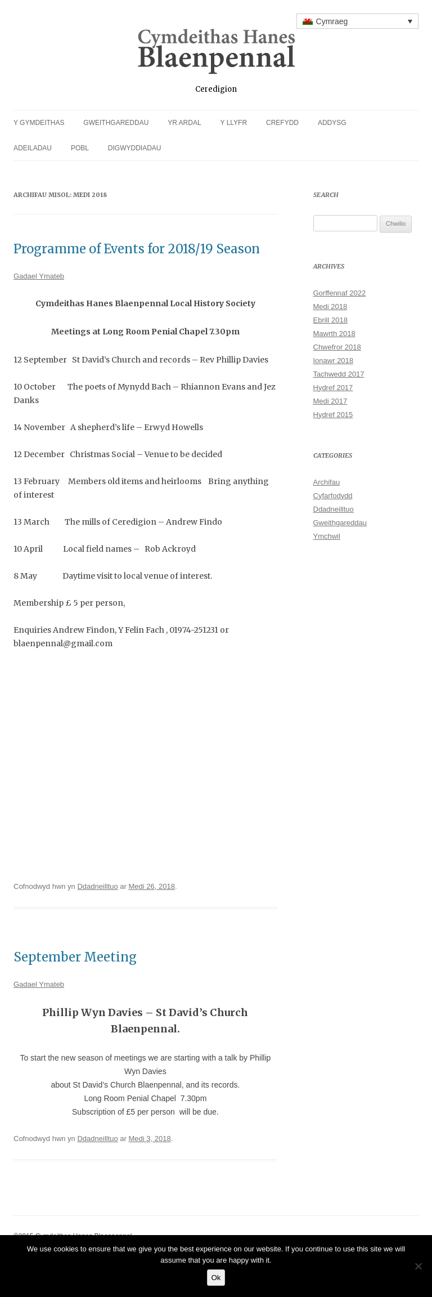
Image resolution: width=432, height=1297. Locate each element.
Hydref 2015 (333, 414)
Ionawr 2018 (333, 360)
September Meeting (75, 957)
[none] (357, 21)
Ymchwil (326, 536)
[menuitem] (357, 21)
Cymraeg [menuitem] (332, 21)
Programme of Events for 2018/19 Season (137, 249)
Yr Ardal (184, 123)
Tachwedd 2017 (338, 374)
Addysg (332, 123)
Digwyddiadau (134, 148)
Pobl (80, 148)
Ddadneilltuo (97, 886)
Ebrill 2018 (330, 320)
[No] (418, 1266)
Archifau (326, 482)
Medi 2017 (330, 401)
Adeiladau (33, 148)
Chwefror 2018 (337, 347)
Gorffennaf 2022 (339, 293)
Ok (215, 1277)
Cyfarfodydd (333, 495)
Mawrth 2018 (334, 333)
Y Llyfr (234, 123)
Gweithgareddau (115, 123)
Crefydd (282, 123)
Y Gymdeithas (39, 123)
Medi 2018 (330, 306)
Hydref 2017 (333, 387)
